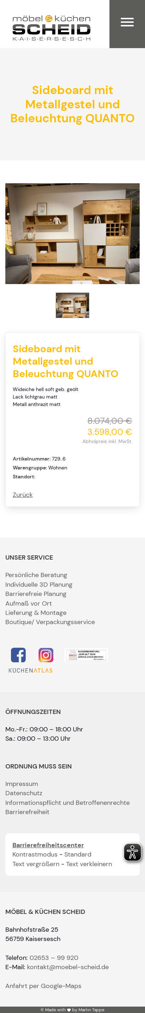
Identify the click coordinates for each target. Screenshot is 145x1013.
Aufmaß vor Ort (28, 603)
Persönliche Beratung (36, 575)
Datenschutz (23, 793)
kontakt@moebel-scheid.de (68, 967)
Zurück (23, 495)
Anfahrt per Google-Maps (43, 986)
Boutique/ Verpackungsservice (50, 622)
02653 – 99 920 (53, 958)
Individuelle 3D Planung (38, 584)
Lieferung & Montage (35, 613)
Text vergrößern (35, 864)
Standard (77, 854)
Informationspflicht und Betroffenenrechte (67, 803)
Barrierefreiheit (27, 812)
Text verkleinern (89, 864)
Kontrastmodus (35, 854)
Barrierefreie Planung (35, 594)
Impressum (21, 784)
